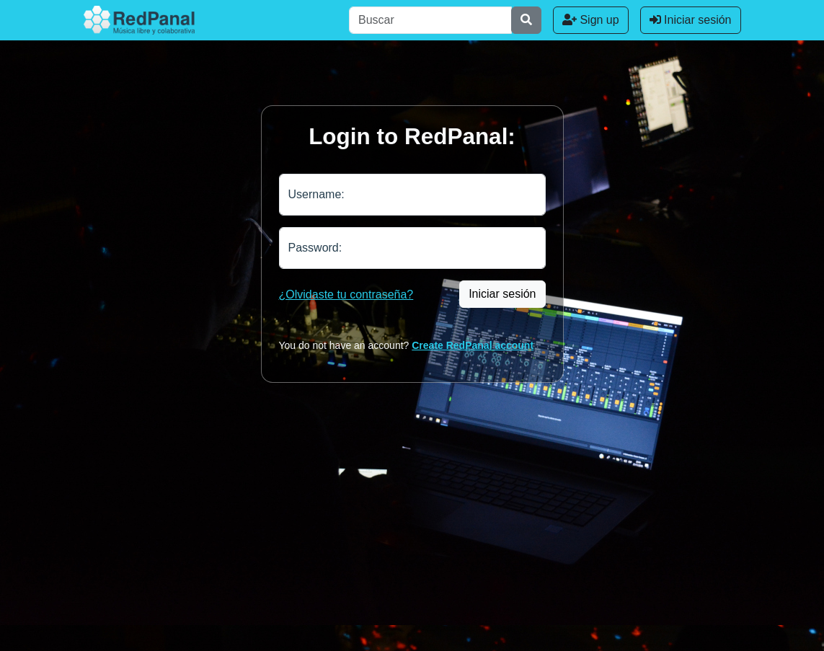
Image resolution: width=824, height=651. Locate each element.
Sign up (590, 20)
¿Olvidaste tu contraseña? (346, 294)
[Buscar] (430, 20)
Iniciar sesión (691, 20)
